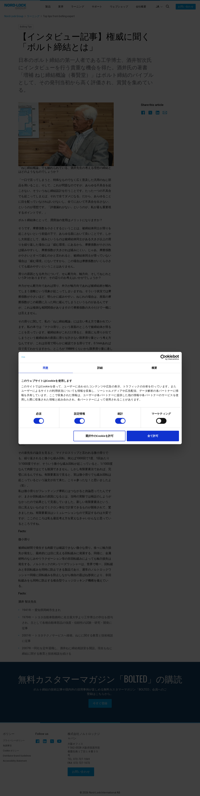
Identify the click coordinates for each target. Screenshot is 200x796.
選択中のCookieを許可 (99, 435)
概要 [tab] (154, 367)
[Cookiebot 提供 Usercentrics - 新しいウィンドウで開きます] (163, 357)
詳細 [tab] (100, 367)
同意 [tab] (45, 367)
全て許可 (152, 435)
